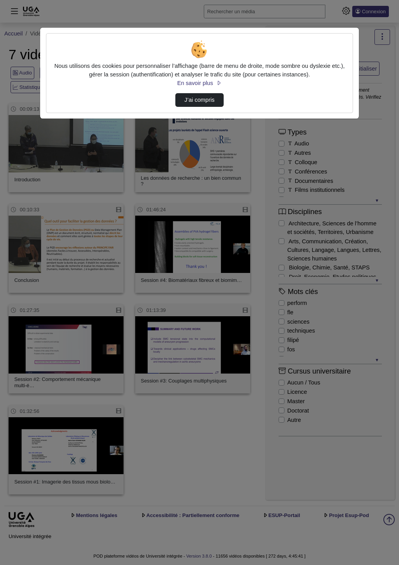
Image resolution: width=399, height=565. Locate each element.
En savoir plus (199, 83)
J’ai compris (199, 100)
